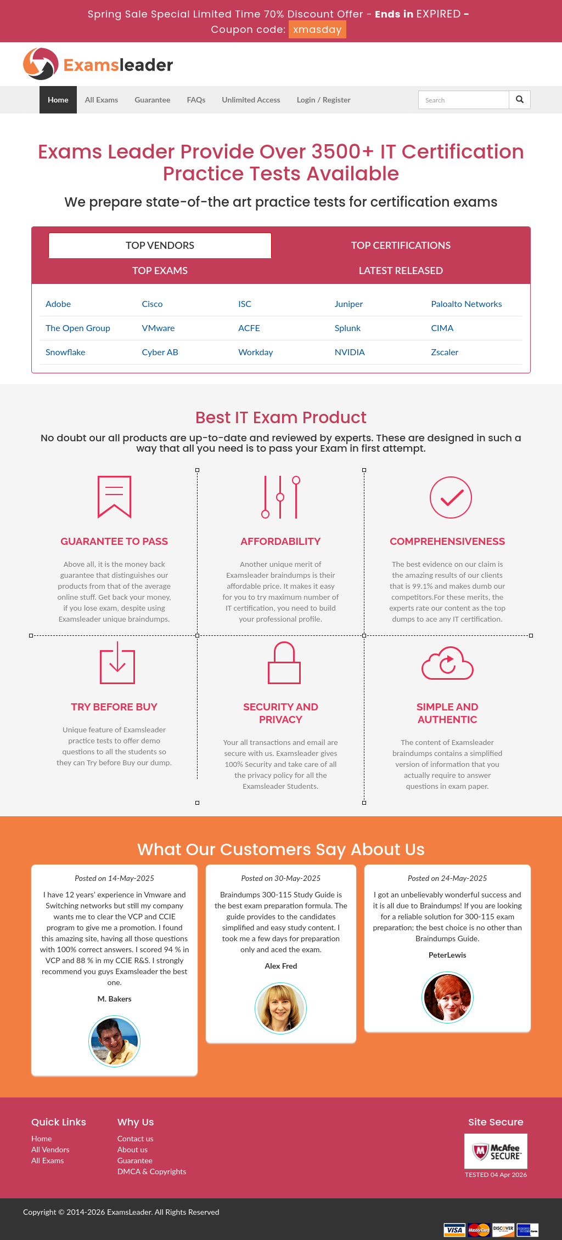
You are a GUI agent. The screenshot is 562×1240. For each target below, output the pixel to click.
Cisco (152, 303)
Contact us (135, 1138)
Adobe (58, 303)
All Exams (101, 99)
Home (58, 99)
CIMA (442, 327)
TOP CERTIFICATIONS (401, 245)
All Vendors (50, 1149)
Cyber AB (160, 351)
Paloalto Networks (466, 303)
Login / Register (324, 99)
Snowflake (65, 351)
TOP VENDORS (160, 245)
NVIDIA (350, 351)
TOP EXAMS (160, 270)
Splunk (348, 327)
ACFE (249, 327)
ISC (244, 303)
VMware (158, 327)
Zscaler (444, 351)
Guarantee (152, 99)
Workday (255, 351)
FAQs (196, 99)
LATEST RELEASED (401, 270)
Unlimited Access (251, 99)
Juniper (349, 303)
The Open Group (78, 327)
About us (132, 1149)
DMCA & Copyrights (152, 1171)
